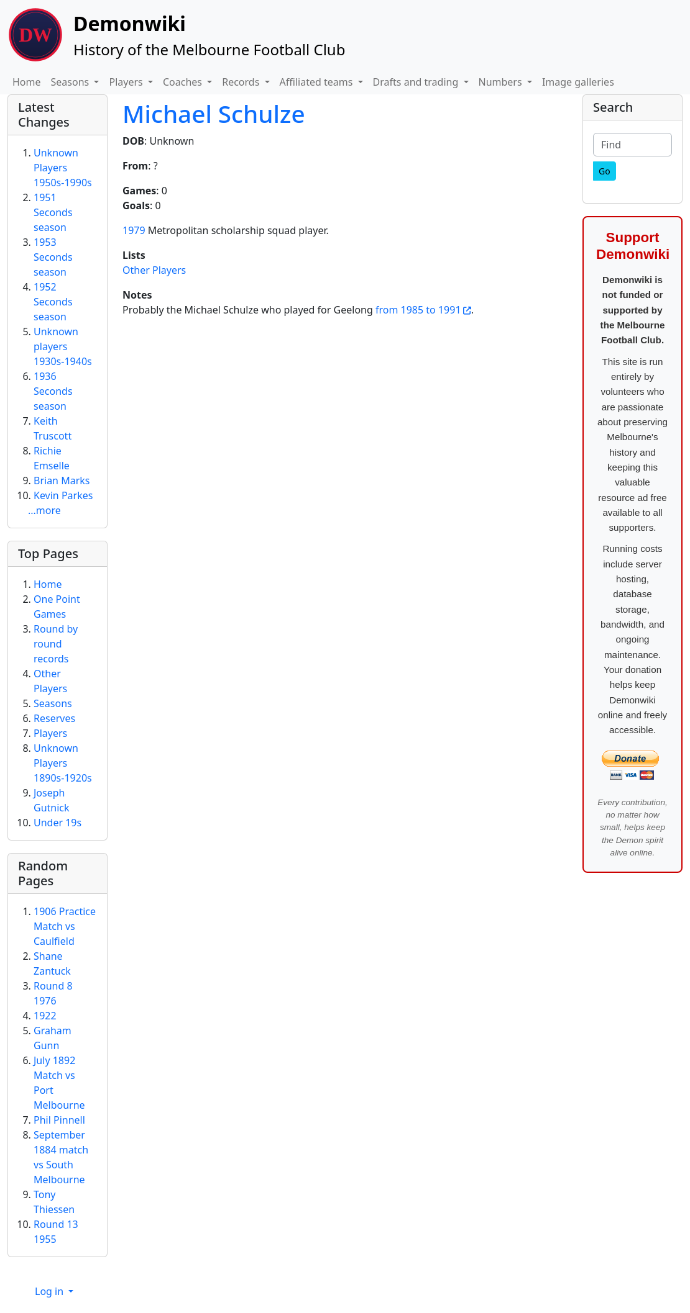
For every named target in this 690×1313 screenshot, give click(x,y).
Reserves (54, 718)
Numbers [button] (502, 82)
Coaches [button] (184, 82)
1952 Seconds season (53, 301)
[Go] (604, 171)
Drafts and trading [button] (417, 82)
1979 (133, 230)
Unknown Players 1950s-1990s (63, 167)
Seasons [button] (71, 82)
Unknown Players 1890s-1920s (63, 763)
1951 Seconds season (53, 212)
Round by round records (56, 644)
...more (44, 510)
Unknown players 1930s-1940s (63, 346)
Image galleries (578, 82)
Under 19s (57, 822)
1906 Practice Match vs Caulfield (65, 926)
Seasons (53, 703)
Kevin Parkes (63, 495)
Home (26, 82)
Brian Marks (62, 480)
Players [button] (127, 82)
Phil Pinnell (59, 1120)
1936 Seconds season (53, 391)
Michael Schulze (213, 113)
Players (50, 733)
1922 (45, 1015)
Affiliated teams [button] (318, 82)
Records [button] (242, 82)
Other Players (154, 270)
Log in (50, 1291)
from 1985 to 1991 (418, 310)
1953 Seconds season (53, 257)
